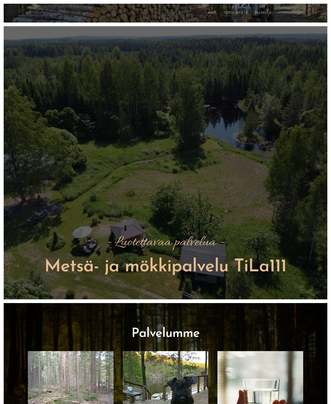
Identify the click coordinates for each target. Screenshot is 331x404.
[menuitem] (201, 13)
